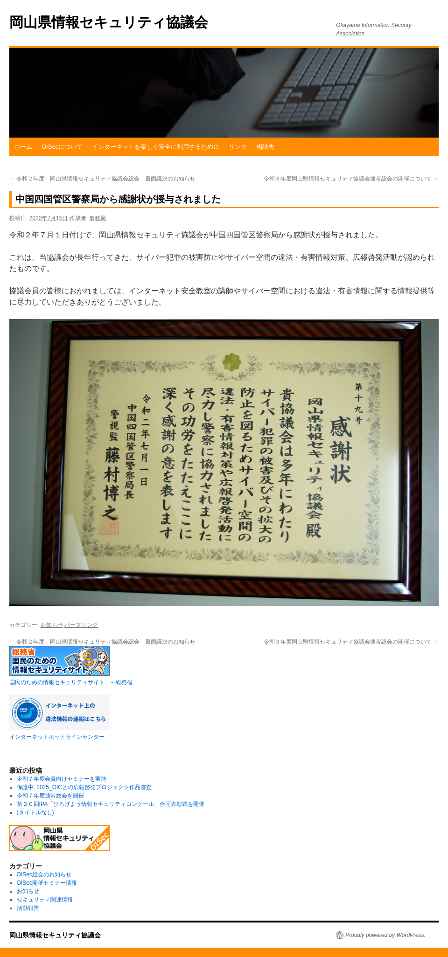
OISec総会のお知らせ (44, 874)
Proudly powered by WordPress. (385, 935)
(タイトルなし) (35, 812)
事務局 (97, 218)
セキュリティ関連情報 (45, 899)
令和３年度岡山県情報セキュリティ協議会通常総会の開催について (351, 178)
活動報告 (28, 908)
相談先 (265, 146)
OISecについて (62, 146)
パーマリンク (81, 625)
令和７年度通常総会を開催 (50, 795)
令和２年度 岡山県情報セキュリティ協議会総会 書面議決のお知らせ (102, 178)
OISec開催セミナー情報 (47, 883)
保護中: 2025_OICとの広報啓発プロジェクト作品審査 (84, 787)
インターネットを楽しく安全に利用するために (155, 146)
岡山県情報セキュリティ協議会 (108, 22)
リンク (238, 146)
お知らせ (52, 625)
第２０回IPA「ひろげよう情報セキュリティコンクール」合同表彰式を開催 (110, 804)
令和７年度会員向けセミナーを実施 (61, 779)
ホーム (23, 146)
